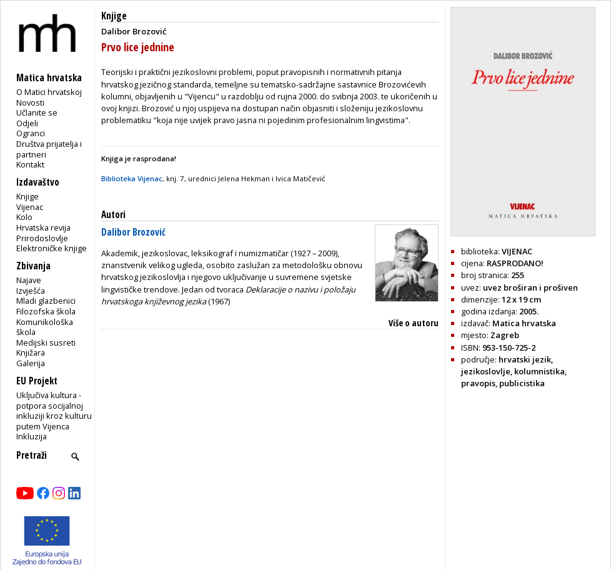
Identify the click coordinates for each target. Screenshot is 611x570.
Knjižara (30, 352)
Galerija (30, 363)
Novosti (30, 102)
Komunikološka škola (44, 327)
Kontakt (30, 164)
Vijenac (29, 206)
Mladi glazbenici (46, 300)
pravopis (478, 383)
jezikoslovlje (485, 371)
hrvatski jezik (525, 359)
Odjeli (27, 123)
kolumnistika (539, 371)
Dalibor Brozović (133, 232)
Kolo (24, 216)
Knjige (27, 196)
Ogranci (30, 133)
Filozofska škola (46, 311)
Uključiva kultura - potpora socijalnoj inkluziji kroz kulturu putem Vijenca (54, 410)
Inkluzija (31, 436)
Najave (28, 280)
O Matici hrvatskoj (49, 92)
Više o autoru (414, 323)
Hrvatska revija (43, 227)
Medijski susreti (46, 342)
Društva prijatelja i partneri (49, 149)
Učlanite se (36, 112)
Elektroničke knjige (51, 248)
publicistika (522, 383)
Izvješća (30, 290)
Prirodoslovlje (42, 238)
